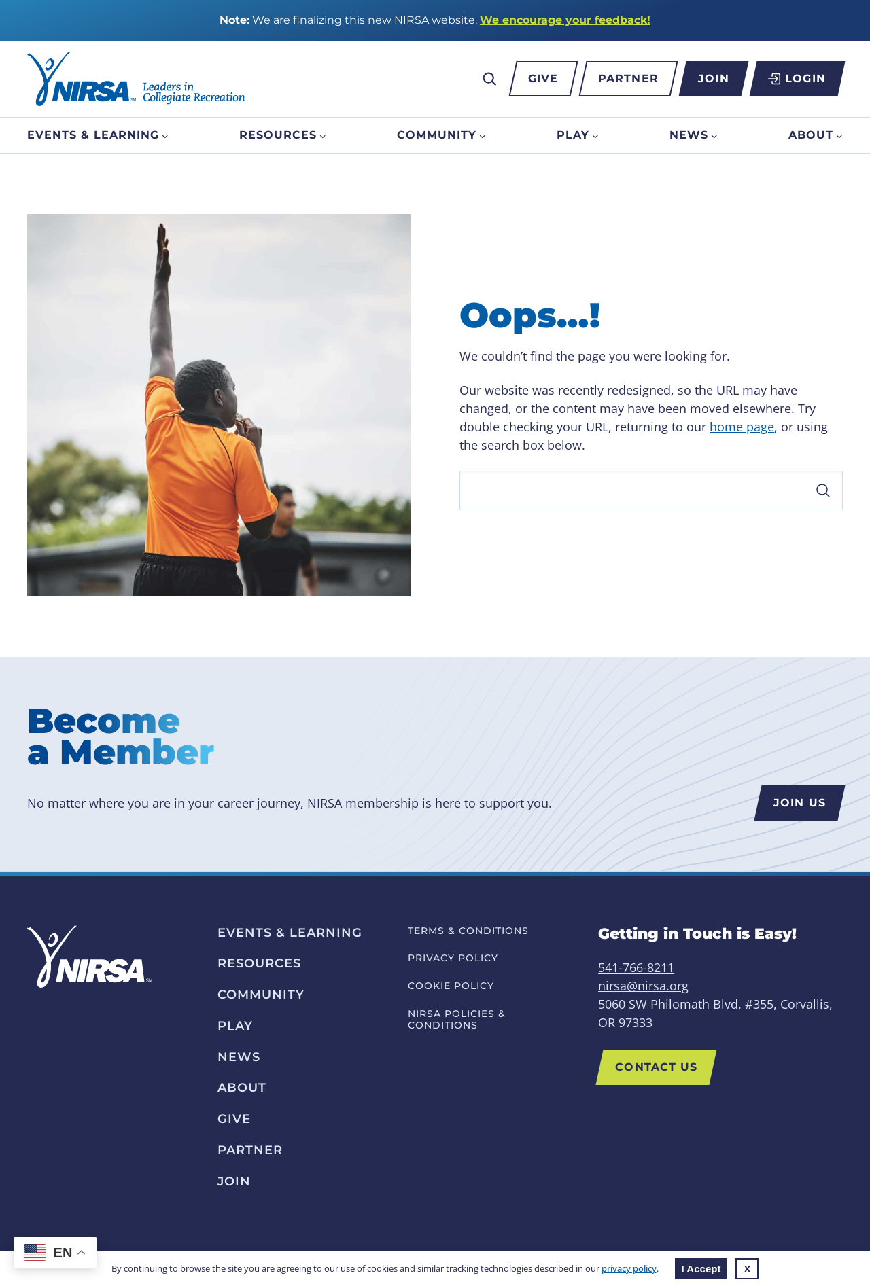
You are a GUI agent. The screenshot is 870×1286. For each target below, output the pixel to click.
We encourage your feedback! (565, 20)
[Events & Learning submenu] (165, 135)
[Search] (651, 490)
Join (713, 78)
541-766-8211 (636, 967)
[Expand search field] (489, 79)
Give (543, 78)
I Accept (701, 1268)
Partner (628, 78)
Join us (799, 802)
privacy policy (629, 1268)
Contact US (656, 1066)
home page (742, 426)
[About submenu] (839, 135)
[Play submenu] (595, 135)
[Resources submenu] (322, 135)
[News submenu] (714, 135)
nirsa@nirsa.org (643, 986)
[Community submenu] (482, 135)
